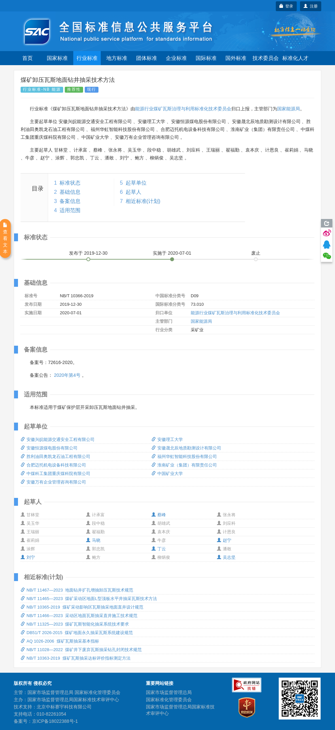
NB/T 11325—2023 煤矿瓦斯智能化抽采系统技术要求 (75, 624)
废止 (255, 253)
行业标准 (87, 58)
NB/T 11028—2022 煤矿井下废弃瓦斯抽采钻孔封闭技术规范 (81, 649)
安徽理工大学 (167, 439)
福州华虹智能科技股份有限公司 (184, 456)
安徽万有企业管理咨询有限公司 (53, 482)
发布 (88, 253)
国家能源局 (288, 108)
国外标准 (235, 58)
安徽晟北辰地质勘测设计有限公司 (186, 448)
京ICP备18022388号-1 (55, 721)
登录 (286, 6)
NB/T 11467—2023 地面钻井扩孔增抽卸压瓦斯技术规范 (77, 590)
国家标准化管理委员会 (169, 699)
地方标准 (116, 58)
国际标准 (206, 58)
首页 (27, 58)
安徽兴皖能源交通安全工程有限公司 (58, 439)
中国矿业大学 (167, 473)
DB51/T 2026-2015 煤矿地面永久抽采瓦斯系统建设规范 (77, 632)
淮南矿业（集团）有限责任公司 (184, 465)
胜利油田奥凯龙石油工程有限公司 (55, 456)
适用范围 (70, 210)
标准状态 (70, 183)
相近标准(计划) (143, 201)
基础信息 (70, 192)
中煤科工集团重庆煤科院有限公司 (55, 473)
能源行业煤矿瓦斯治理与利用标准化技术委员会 (183, 108)
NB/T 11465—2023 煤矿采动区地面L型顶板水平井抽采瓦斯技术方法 (89, 598)
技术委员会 (266, 58)
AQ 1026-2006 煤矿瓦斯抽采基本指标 (60, 641)
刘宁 (28, 557)
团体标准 (146, 58)
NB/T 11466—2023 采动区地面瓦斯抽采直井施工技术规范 (79, 615)
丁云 (158, 548)
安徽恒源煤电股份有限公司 (49, 448)
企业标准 (176, 58)
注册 (311, 6)
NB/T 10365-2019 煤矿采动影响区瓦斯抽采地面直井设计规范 (82, 607)
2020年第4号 (67, 375)
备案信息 (70, 201)
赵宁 (224, 540)
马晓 (93, 540)
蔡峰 (158, 514)
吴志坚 (226, 557)
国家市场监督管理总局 (169, 692)
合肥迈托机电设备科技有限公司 (53, 465)
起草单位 (136, 183)
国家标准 (57, 58)
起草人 (133, 192)
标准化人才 (295, 58)
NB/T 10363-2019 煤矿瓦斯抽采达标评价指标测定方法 (76, 658)
